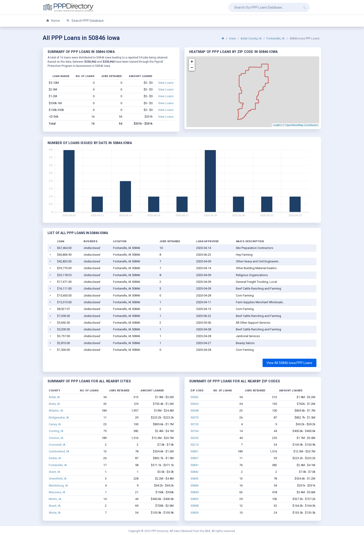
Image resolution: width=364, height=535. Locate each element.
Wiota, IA (55, 512)
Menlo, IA (55, 499)
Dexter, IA (55, 458)
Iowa (232, 38)
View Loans (166, 82)
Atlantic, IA (56, 410)
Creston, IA (56, 438)
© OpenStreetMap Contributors (300, 125)
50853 (194, 499)
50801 (194, 451)
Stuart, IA (55, 505)
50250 (194, 438)
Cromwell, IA (57, 444)
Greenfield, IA (58, 478)
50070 (194, 417)
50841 (194, 465)
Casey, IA (55, 424)
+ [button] (192, 61)
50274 (194, 444)
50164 (194, 431)
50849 (194, 492)
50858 (194, 505)
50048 (194, 410)
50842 (194, 472)
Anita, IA (54, 404)
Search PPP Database (85, 20)
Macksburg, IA (58, 485)
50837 (194, 458)
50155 (194, 424)
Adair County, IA (251, 38)
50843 (194, 478)
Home (53, 20)
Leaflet (277, 125)
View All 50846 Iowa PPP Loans (289, 363)
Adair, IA (54, 397)
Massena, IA (57, 492)
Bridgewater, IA (59, 417)
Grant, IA (54, 472)
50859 (194, 512)
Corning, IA (56, 431)
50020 (194, 404)
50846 (194, 485)
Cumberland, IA (59, 451)
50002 (194, 397)
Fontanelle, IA (275, 38)
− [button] (192, 68)
